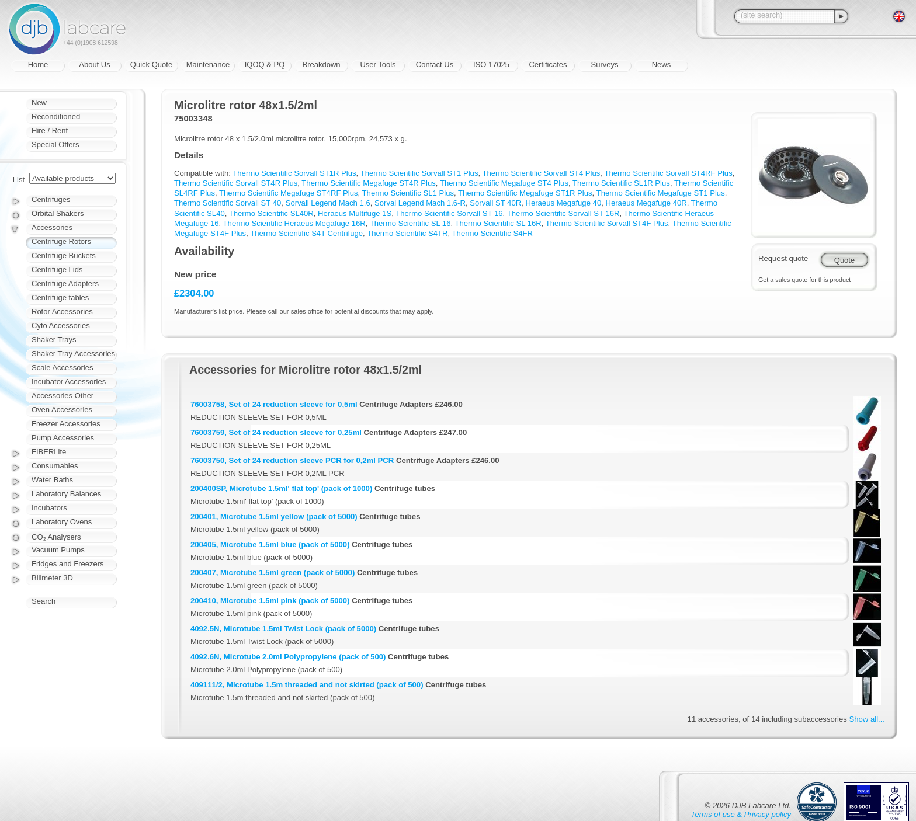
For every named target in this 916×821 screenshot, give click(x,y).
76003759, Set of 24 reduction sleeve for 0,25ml (276, 432)
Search (43, 601)
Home (38, 64)
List (19, 179)
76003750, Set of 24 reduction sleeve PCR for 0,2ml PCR (292, 460)
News (661, 64)
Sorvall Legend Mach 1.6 (328, 203)
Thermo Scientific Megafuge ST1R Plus (525, 193)
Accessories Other (62, 395)
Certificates (548, 64)
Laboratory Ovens (62, 521)
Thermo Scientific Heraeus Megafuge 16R (294, 223)
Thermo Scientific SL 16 (410, 223)
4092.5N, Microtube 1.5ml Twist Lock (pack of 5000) (283, 628)
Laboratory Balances (66, 493)
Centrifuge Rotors (61, 241)
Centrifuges (51, 199)
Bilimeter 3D (52, 577)
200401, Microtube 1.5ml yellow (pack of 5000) (274, 516)
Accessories (52, 227)
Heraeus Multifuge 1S (354, 213)
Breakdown (321, 64)
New (39, 102)
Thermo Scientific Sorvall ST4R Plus (235, 183)
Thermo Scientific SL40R (271, 213)
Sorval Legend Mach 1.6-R (420, 203)
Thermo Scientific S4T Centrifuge (306, 233)
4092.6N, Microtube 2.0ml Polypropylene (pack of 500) (288, 656)
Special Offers (55, 144)
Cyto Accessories (61, 325)
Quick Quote (151, 64)
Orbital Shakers (58, 213)
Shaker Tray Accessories (73, 353)
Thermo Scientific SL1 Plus (408, 193)
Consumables (55, 465)
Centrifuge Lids (57, 269)
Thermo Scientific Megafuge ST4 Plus (504, 183)
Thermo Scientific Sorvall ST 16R (563, 213)
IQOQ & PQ (265, 64)
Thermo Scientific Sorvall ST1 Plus (419, 173)
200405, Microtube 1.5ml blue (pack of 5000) (270, 544)
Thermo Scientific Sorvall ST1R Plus (294, 173)
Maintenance (208, 64)
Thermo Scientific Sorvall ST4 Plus (542, 173)
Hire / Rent (50, 130)
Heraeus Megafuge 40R (645, 203)
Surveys (605, 64)
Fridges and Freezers (68, 563)
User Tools (377, 64)
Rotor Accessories (62, 311)
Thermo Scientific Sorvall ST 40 (227, 203)
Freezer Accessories (66, 423)
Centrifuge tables (60, 297)
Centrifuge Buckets (64, 255)
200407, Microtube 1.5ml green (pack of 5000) (272, 572)
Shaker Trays (54, 339)
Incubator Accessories (69, 381)
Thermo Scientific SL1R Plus (621, 183)
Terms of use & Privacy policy (741, 814)
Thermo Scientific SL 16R (498, 223)
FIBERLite (49, 451)
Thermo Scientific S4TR (407, 233)
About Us (94, 64)
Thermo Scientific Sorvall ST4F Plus (607, 223)
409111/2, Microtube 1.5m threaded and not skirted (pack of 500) (307, 684)
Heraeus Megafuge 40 (563, 203)
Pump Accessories (63, 437)
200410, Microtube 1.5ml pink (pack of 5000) (270, 600)
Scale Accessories (62, 367)
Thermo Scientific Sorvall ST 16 (448, 213)
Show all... (866, 719)
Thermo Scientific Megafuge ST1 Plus (660, 193)
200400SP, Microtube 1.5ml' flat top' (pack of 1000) (281, 488)
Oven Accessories (62, 409)
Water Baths (52, 479)
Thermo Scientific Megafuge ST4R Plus (368, 183)
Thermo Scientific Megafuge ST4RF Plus (288, 193)
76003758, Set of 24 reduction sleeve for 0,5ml (274, 404)
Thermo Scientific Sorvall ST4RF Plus (668, 173)
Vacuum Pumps (58, 549)
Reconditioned (56, 116)
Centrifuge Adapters (65, 283)
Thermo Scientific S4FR (492, 233)
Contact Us (434, 64)
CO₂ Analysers (56, 537)
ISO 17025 (491, 64)
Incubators (49, 507)
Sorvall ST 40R (495, 203)
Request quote (783, 258)
